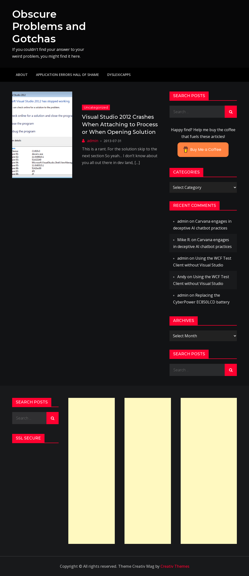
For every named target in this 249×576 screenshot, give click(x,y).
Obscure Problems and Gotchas (49, 26)
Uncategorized (96, 107)
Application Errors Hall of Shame (67, 74)
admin (92, 140)
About (22, 74)
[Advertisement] (91, 471)
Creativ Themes (174, 566)
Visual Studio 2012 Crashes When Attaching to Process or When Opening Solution (120, 124)
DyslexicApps (119, 74)
